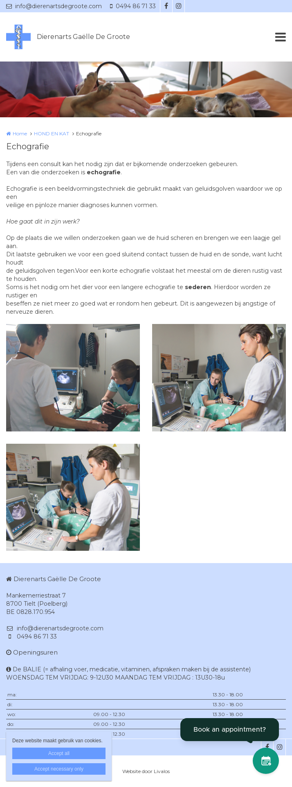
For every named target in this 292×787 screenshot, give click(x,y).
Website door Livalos (146, 771)
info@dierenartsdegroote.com (54, 6)
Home (20, 133)
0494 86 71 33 (133, 6)
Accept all (59, 753)
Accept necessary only (58, 769)
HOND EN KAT (51, 133)
